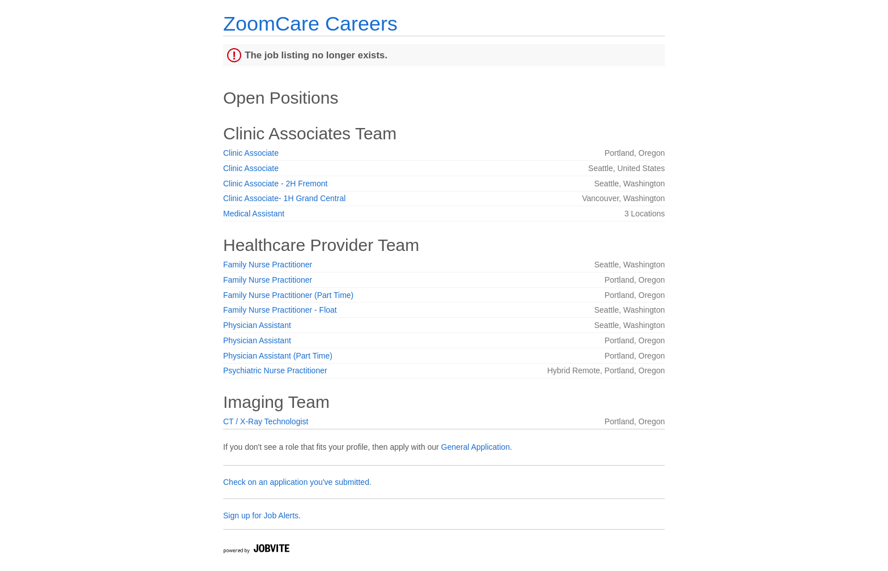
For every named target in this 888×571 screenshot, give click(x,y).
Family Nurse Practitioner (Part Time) (288, 295)
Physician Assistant (257, 325)
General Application (475, 446)
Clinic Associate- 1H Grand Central (284, 198)
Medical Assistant (253, 213)
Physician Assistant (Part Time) (277, 355)
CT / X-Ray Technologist (265, 421)
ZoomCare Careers (310, 23)
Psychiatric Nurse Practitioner (275, 370)
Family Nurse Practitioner (267, 264)
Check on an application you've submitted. (297, 482)
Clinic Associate (251, 152)
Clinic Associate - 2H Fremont (275, 183)
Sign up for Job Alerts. (262, 515)
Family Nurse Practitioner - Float (280, 309)
